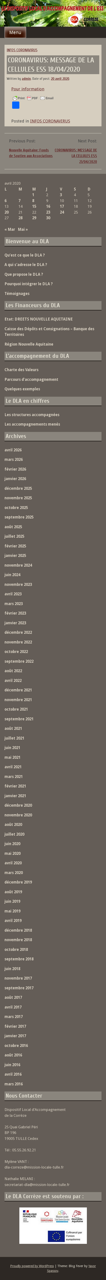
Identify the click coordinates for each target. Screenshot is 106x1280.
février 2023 (15, 613)
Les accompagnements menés (32, 424)
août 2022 (13, 671)
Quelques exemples (22, 389)
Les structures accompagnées (32, 415)
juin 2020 (12, 844)
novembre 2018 (18, 940)
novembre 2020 (18, 815)
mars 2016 (14, 1084)
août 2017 (13, 997)
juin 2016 (12, 1065)
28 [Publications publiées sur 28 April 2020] (20, 218)
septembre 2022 (19, 661)
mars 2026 (14, 459)
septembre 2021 (19, 719)
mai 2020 (12, 853)
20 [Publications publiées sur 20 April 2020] (7, 212)
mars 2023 (14, 603)
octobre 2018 (16, 949)
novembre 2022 (18, 642)
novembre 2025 (18, 498)
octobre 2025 (16, 507)
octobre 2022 (16, 651)
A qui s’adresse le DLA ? (26, 264)
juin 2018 (12, 968)
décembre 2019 (18, 882)
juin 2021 (12, 747)
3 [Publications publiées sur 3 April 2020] (61, 195)
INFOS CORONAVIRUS (22, 50)
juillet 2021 (14, 738)
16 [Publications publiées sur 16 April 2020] (48, 206)
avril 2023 (13, 594)
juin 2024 (12, 575)
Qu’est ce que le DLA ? (25, 255)
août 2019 (13, 892)
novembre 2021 (18, 700)
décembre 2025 (18, 488)
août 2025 (13, 527)
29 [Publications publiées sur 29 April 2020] (34, 218)
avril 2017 (13, 1007)
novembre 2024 (18, 565)
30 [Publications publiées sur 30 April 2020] (48, 218)
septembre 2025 (19, 517)
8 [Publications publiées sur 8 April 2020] (33, 200)
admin (26, 79)
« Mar (10, 229)
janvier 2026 (15, 478)
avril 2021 (13, 767)
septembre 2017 (19, 988)
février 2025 (15, 546)
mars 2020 (14, 872)
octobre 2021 (16, 709)
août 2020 (13, 824)
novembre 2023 (18, 584)
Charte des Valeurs (21, 370)
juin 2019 (12, 901)
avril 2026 (13, 450)
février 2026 (15, 469)
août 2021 (13, 728)
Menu (15, 32)
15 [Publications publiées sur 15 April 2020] (34, 206)
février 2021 (15, 786)
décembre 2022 (18, 632)
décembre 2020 (18, 805)
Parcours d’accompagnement (31, 379)
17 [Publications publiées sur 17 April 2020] (62, 206)
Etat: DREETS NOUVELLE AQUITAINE (39, 319)
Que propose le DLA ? (24, 274)
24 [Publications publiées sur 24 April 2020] (62, 212)
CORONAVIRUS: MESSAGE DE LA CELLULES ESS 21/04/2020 (76, 156)
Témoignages (17, 293)
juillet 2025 (14, 536)
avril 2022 (13, 680)
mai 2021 (12, 757)
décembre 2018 (18, 930)
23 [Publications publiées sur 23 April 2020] (48, 212)
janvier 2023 (15, 623)
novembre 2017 (18, 978)
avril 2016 (13, 1074)
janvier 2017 (15, 1036)
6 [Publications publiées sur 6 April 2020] (6, 200)
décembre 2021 (18, 690)
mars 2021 (14, 776)
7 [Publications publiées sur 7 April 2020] (19, 200)
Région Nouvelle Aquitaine (29, 344)
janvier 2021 (15, 796)
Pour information (27, 89)
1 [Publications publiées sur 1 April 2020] (33, 195)
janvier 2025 (15, 555)
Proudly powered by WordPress (32, 1266)
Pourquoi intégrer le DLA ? (29, 284)
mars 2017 (14, 1016)
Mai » (23, 229)
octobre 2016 (16, 1045)
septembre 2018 (19, 959)
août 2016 (13, 1055)
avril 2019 (13, 920)
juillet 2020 (14, 834)
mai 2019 (12, 911)
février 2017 (15, 1026)
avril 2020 (13, 863)
